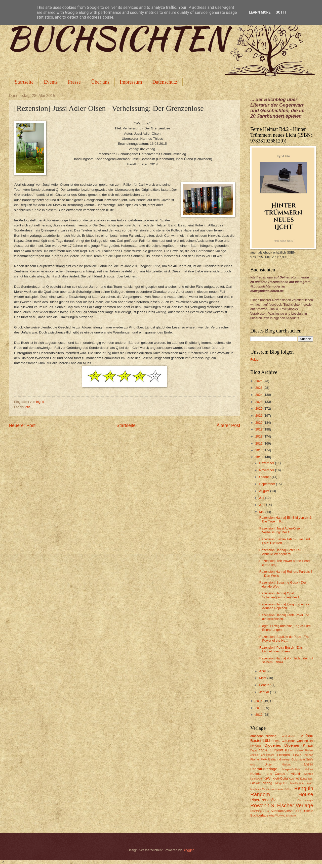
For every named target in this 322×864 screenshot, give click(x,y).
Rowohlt (259, 805)
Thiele (297, 811)
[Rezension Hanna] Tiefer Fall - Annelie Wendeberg (280, 552)
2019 (259, 429)
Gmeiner (284, 759)
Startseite (24, 82)
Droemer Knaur (298, 745)
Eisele (297, 754)
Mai (262, 512)
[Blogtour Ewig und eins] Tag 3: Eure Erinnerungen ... (284, 628)
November (267, 470)
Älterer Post (228, 425)
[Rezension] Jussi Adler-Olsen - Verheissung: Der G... (281, 530)
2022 (259, 408)
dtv (27, 407)
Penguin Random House (281, 791)
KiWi (267, 778)
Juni (262, 505)
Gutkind (286, 764)
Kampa (308, 773)
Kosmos (294, 778)
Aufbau (307, 736)
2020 (259, 422)
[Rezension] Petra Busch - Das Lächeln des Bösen (280, 649)
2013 (259, 708)
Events (50, 82)
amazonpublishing (263, 736)
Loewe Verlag (261, 783)
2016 (259, 450)
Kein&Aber (256, 778)
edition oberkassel (262, 755)
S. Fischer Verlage (292, 805)
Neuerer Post (22, 425)
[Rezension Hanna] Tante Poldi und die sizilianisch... (283, 617)
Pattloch (288, 789)
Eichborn (283, 755)
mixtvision (276, 789)
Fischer (255, 759)
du (266, 750)
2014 (259, 701)
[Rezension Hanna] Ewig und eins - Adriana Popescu (283, 606)
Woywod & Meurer (286, 815)
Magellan (281, 783)
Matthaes (255, 789)
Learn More (259, 12)
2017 (259, 443)
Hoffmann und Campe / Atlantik (275, 774)
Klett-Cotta (280, 778)
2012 (259, 714)
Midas (265, 789)
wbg (271, 815)
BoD (277, 741)
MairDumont (297, 783)
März (263, 678)
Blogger (188, 850)
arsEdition (288, 736)
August (264, 491)
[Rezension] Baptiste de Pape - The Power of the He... (283, 638)
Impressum (131, 82)
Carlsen (302, 741)
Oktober (265, 477)
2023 (259, 402)
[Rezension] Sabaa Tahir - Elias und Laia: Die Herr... (284, 541)
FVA (264, 759)
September (267, 484)
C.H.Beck (288, 741)
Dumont (276, 750)
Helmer (309, 769)
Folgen (255, 359)
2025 (259, 388)
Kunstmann (306, 778)
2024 (259, 395)
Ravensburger (305, 800)
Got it (280, 12)
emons (308, 754)
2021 (259, 415)
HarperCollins (291, 769)
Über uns (100, 82)
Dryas (253, 750)
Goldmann (298, 759)
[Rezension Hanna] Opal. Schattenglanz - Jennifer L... (280, 595)
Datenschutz (164, 82)
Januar (264, 692)
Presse (74, 82)
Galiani (273, 759)
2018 (259, 436)
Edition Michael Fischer (299, 750)
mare (310, 783)
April (262, 671)
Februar (265, 685)
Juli (262, 498)
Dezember (267, 463)
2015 (259, 457)
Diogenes (273, 745)
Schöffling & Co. (260, 811)
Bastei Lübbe (262, 740)
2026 (259, 381)
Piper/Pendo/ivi (263, 800)
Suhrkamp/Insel (282, 811)
